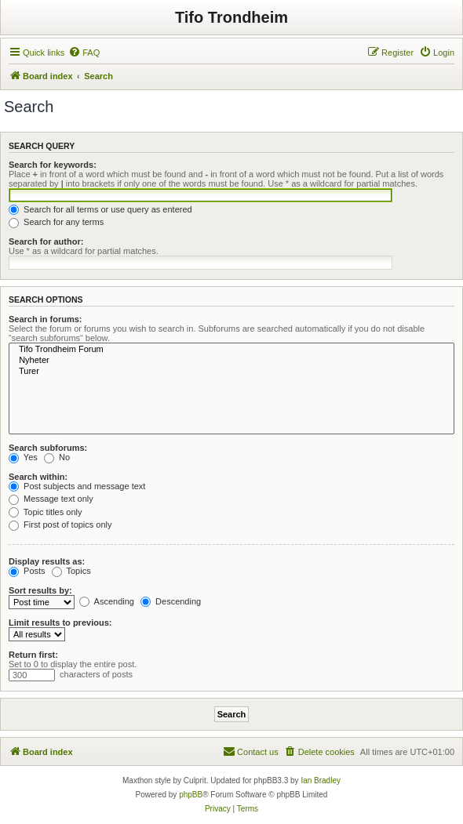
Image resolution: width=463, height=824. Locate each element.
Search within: (38, 476)
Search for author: (46, 241)
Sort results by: (40, 590)
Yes (23, 457)
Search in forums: (45, 319)
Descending (170, 601)
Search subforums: (48, 447)
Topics (71, 570)
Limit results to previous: (60, 622)
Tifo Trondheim (231, 17)
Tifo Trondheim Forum (231, 349)
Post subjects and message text (77, 486)
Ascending (106, 601)
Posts (27, 570)
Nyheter (231, 360)
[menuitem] (84, 52)
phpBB (190, 794)
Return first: (33, 654)
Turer (231, 371)
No (57, 457)
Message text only (51, 498)
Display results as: (47, 561)
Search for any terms (56, 222)
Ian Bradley (321, 780)
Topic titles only (45, 512)
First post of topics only (60, 524)
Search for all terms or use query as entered (100, 209)
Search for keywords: (53, 164)
